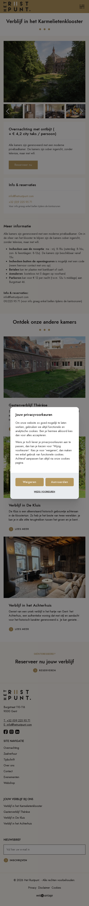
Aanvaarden (59, 482)
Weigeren (29, 482)
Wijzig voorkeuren (44, 491)
